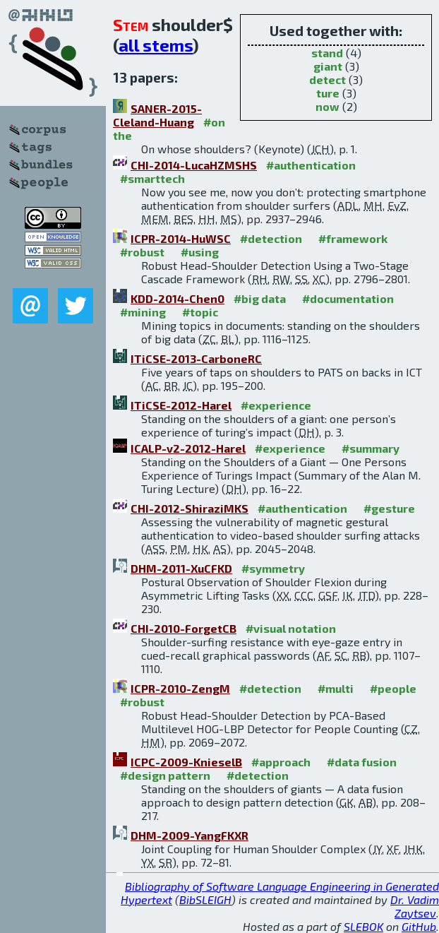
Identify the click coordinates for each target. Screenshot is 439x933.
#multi (336, 688)
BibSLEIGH (205, 899)
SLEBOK (363, 926)
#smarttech (152, 178)
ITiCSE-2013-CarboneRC (196, 358)
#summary (370, 448)
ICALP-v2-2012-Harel (188, 448)
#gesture (389, 508)
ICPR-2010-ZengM (180, 688)
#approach (281, 761)
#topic (200, 312)
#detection (271, 238)
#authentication (311, 165)
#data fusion (362, 761)
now (327, 106)
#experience (276, 405)
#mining (143, 312)
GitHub (419, 926)
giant (327, 66)
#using (200, 251)
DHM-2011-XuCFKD (181, 568)
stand (327, 52)
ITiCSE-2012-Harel (181, 405)
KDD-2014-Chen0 (177, 298)
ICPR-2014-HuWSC (181, 238)
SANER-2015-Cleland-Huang (157, 115)
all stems (156, 45)
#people (393, 688)
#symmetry (273, 568)
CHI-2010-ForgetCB (183, 628)
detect (327, 79)
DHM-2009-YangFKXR (189, 835)
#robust (142, 251)
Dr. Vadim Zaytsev (414, 906)
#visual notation (291, 628)
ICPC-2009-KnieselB (186, 761)
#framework (352, 238)
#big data (260, 298)
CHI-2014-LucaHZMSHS (194, 165)
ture (327, 93)
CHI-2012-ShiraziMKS (189, 508)
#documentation (348, 298)
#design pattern (165, 775)
